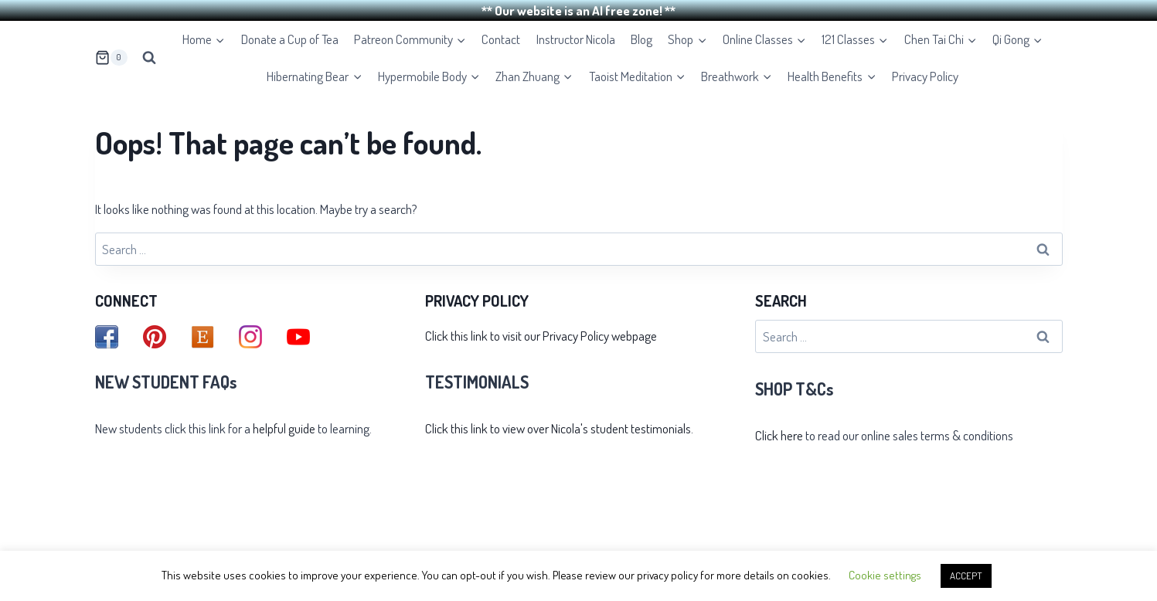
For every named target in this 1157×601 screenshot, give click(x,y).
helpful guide (284, 426)
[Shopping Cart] (111, 54)
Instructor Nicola (575, 37)
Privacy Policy (925, 73)
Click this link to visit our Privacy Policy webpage (541, 332)
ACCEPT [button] (966, 575)
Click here (779, 432)
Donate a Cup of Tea (290, 37)
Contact (501, 37)
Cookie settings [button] (885, 575)
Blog (641, 37)
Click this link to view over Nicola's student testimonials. (559, 426)
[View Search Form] (149, 55)
